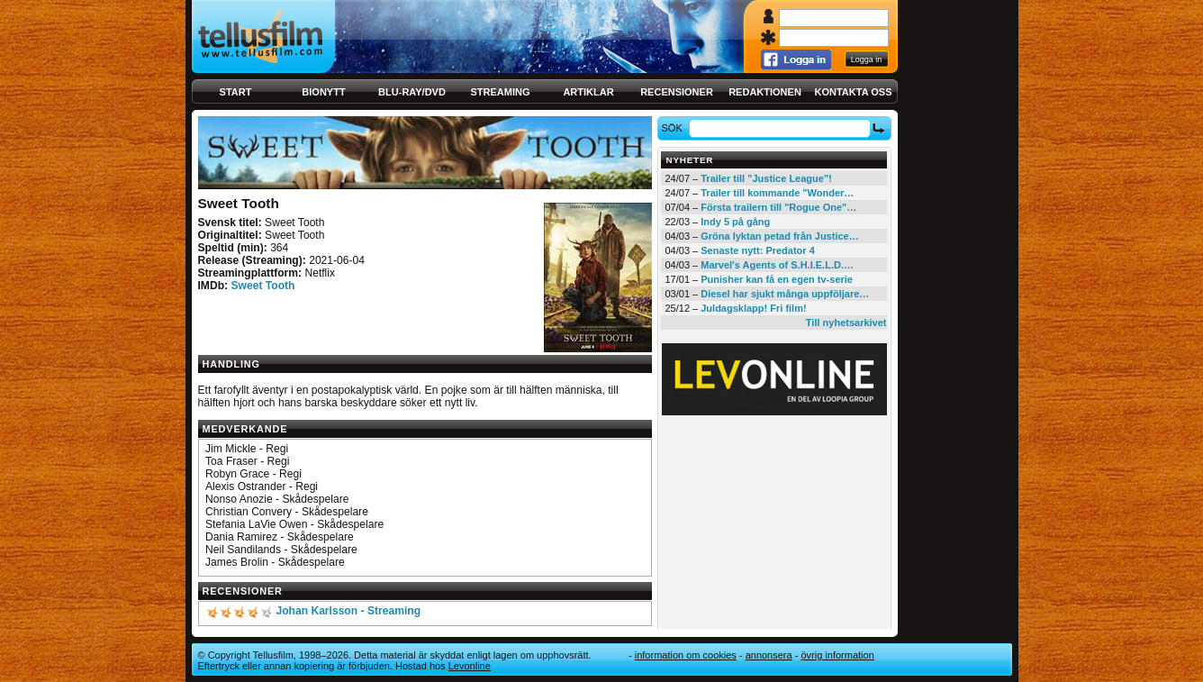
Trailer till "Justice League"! (766, 178)
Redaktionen (764, 91)
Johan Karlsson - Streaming (348, 611)
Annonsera (769, 655)
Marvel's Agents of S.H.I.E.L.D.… (777, 264)
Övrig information (836, 655)
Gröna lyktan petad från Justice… (779, 236)
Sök (674, 128)
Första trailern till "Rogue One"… (778, 207)
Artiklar (588, 91)
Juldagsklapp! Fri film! (753, 308)
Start (236, 91)
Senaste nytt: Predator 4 (758, 250)
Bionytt (323, 91)
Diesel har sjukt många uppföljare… (785, 293)
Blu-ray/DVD (412, 91)
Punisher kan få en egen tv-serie (777, 279)
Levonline (469, 665)
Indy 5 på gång (735, 221)
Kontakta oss (853, 91)
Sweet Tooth (262, 285)
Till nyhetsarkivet (846, 322)
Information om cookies (686, 655)
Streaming (500, 91)
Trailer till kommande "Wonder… (777, 192)
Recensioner (676, 91)
